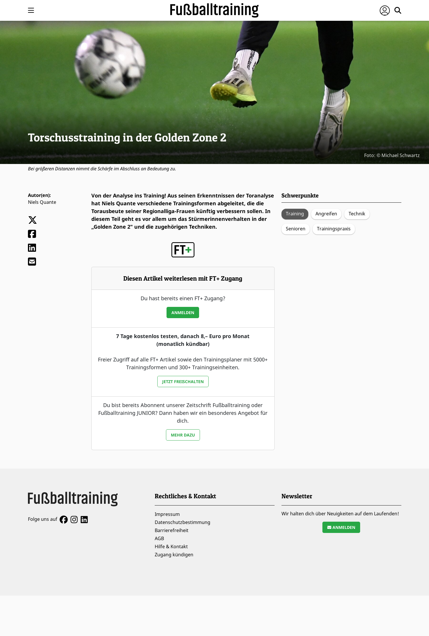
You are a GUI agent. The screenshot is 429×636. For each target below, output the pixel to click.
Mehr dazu (183, 435)
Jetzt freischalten (183, 381)
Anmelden (182, 312)
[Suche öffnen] (397, 10)
